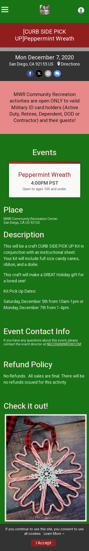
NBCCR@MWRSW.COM (64, 344)
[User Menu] (81, 10)
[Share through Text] (57, 73)
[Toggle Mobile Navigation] (4, 10)
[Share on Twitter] (39, 73)
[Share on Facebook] (30, 73)
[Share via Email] (48, 73)
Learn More (52, 534)
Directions (70, 64)
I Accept (43, 543)
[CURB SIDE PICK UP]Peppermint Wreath (44, 35)
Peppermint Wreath (44, 174)
